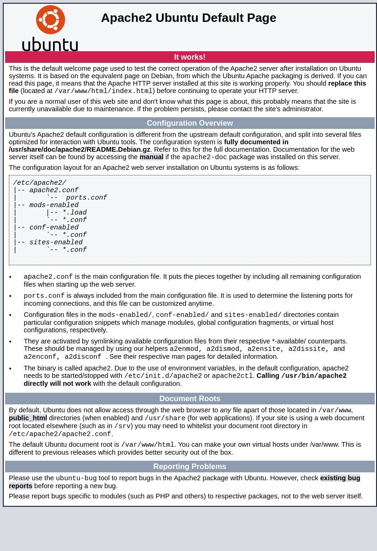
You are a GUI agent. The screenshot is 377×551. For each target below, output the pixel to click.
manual (151, 159)
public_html (28, 452)
